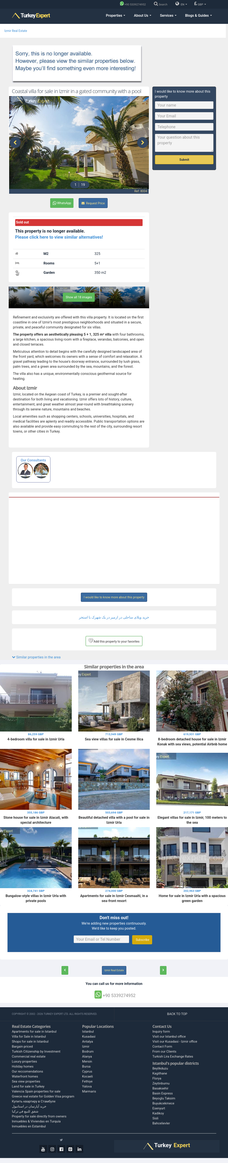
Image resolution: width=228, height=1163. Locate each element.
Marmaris (89, 1091)
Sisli (155, 1118)
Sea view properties (26, 1081)
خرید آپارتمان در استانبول (29, 1106)
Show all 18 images (79, 297)
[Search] (162, 4)
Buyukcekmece (163, 1103)
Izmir (85, 1046)
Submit (184, 159)
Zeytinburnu (161, 1083)
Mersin (87, 1061)
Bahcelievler (161, 1123)
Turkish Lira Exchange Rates (172, 1056)
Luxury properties (24, 1061)
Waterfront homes (25, 1076)
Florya (156, 1078)
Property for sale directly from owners (39, 1116)
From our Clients (164, 1051)
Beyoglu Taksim (163, 1098)
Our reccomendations (27, 1071)
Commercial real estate (29, 1056)
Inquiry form (161, 1031)
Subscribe (142, 940)
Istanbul (88, 1031)
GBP (200, 3)
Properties (115, 15)
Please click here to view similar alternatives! (59, 237)
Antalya (87, 1041)
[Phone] (134, 4)
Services (168, 15)
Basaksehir (160, 1088)
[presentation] (15, 142)
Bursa (86, 1066)
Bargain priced (22, 1046)
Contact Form (162, 1046)
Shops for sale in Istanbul (30, 1041)
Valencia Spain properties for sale (36, 1091)
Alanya (87, 1056)
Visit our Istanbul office (169, 1036)
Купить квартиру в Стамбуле (34, 1101)
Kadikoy (158, 1113)
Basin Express (162, 1093)
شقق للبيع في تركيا (25, 1111)
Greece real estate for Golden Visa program (43, 1096)
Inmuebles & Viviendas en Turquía (36, 1121)
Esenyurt (158, 1108)
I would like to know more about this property (114, 597)
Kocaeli (87, 1076)
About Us (142, 15)
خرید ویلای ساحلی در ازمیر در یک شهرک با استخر (114, 617)
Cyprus (87, 1071)
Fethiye (87, 1081)
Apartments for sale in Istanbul (34, 1031)
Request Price (93, 203)
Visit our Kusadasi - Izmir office (174, 1041)
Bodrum (88, 1051)
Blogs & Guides (198, 15)
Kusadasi (88, 1036)
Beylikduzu (160, 1068)
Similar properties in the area (36, 657)
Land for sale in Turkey (28, 1086)
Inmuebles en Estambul (29, 1126)
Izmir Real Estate (15, 31)
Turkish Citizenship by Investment (36, 1051)
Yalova (87, 1086)
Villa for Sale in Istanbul (29, 1036)
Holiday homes (23, 1066)
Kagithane (159, 1073)
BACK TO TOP (177, 1014)
